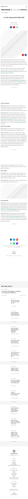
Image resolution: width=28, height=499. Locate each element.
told (23, 139)
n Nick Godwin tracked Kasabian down (13, 216)
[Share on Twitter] (14, 239)
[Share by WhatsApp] (14, 243)
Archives (14, 475)
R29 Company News (14, 470)
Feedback (14, 463)
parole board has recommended (6, 119)
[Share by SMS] (17, 243)
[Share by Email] (17, 27)
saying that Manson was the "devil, (7, 207)
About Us (14, 460)
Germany (14, 484)
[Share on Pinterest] (14, 27)
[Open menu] (26, 6)
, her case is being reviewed (21, 122)
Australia (14, 486)
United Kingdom (14, 483)
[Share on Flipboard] (17, 239)
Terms (14, 471)
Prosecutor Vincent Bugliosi (12, 209)
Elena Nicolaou (14, 22)
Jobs (14, 461)
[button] (14, 27)
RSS (14, 476)
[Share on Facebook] (11, 27)
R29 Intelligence (14, 464)
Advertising (14, 462)
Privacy (14, 472)
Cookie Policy (14, 473)
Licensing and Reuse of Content (14, 465)
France (14, 485)
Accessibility (14, 474)
